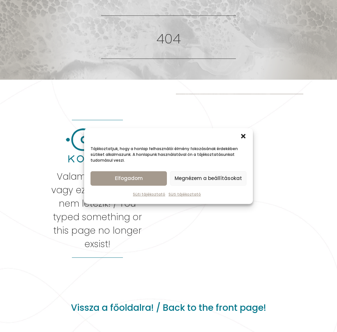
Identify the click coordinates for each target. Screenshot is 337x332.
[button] (243, 136)
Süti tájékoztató (149, 194)
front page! (241, 307)
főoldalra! (132, 307)
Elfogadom (129, 178)
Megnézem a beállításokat (208, 178)
